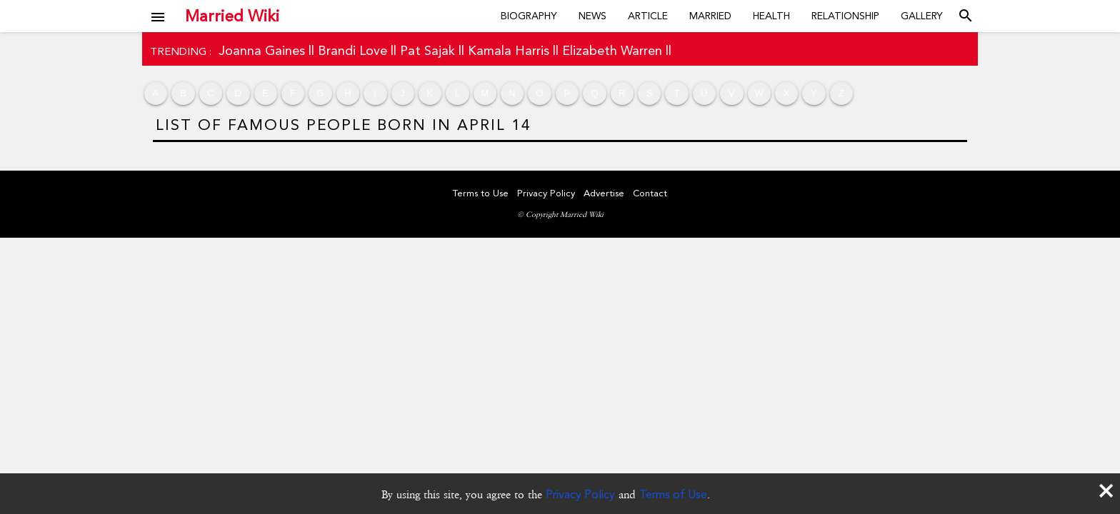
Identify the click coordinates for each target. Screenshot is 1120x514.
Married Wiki (232, 15)
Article (648, 15)
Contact (650, 193)
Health (771, 15)
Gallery (922, 15)
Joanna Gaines (262, 50)
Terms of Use (673, 494)
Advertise (604, 193)
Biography (529, 15)
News (592, 15)
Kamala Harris (508, 50)
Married (710, 15)
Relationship (845, 15)
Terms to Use (481, 193)
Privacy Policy (580, 494)
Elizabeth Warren (612, 50)
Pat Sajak (427, 50)
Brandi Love (352, 50)
